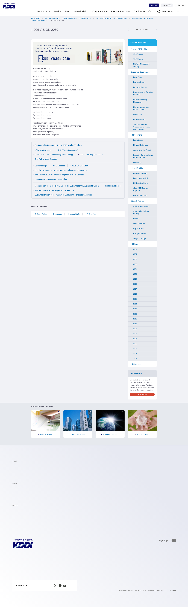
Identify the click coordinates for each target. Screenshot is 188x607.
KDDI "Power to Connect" (67, 150)
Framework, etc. (139, 82)
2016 (135, 294)
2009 (135, 329)
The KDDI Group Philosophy (91, 155)
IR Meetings (137, 162)
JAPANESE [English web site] (172, 590)
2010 (135, 324)
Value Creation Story (80, 166)
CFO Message (59, 166)
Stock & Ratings (137, 201)
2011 (135, 319)
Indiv (177, 11)
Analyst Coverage (139, 239)
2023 (135, 259)
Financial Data (137, 168)
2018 (135, 284)
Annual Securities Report (142, 150)
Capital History (138, 229)
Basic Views (137, 77)
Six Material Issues (113, 186)
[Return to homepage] (9, 6)
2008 (135, 334)
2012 (135, 314)
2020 (135, 274)
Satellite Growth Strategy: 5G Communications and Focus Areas (61, 170)
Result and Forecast (140, 196)
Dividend (136, 219)
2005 (135, 349)
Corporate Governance (140, 72)
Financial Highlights (140, 173)
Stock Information (139, 224)
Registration (142, 394)
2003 (135, 359)
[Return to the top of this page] (167, 540)
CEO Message (41, 166)
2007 (135, 339)
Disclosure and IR (139, 119)
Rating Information (139, 233)
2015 (135, 299)
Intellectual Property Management (140, 101)
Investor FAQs (74, 214)
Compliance (137, 114)
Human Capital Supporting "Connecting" (51, 179)
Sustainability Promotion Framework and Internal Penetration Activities (63, 195)
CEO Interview (138, 59)
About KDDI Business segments (140, 189)
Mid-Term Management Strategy (141, 65)
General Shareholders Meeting (141, 212)
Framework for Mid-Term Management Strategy (54, 155)
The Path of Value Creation (46, 159)
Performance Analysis (140, 178)
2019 (135, 279)
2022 (135, 264)
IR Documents (137, 135)
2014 (135, 304)
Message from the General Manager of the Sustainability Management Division (67, 186)
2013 (135, 309)
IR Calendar (136, 364)
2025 (135, 249)
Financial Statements (140, 145)
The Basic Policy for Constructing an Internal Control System (141, 127)
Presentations (138, 140)
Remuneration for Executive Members (143, 93)
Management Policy (139, 49)
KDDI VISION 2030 (43, 150)
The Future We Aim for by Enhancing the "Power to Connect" (59, 175)
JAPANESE (168, 5)
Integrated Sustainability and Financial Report (143, 156)
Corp (183, 11)
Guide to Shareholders (141, 206)
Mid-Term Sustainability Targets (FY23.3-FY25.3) (54, 190)
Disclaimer (57, 214)
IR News (134, 244)
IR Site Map (91, 214)
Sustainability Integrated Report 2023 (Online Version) (58, 145)
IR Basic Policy (41, 214)
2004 (135, 354)
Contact (154, 5)
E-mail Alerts (136, 373)
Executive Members (140, 87)
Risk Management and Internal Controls (141, 108)
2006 (135, 344)
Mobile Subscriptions (140, 183)
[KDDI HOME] (23, 543)
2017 (135, 289)
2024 (135, 254)
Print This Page (142, 29)
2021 (135, 269)
